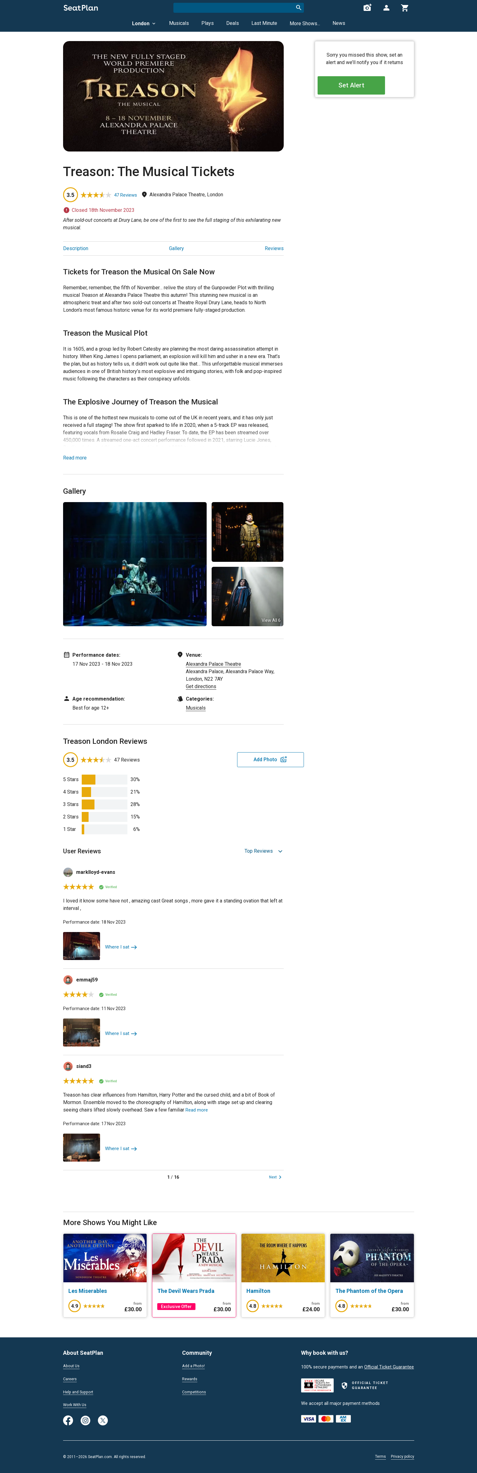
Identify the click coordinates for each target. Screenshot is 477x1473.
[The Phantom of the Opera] (372, 1291)
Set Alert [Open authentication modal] (364, 87)
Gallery (176, 248)
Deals (232, 23)
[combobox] (238, 8)
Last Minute (264, 23)
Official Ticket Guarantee (389, 1365)
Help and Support (80, 1391)
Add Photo (235, 759)
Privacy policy (402, 1456)
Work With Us (76, 1404)
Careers (71, 1378)
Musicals (179, 23)
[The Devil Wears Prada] (194, 1291)
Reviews (274, 248)
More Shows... (305, 23)
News (339, 23)
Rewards (191, 1378)
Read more (75, 458)
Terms (380, 1456)
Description (75, 248)
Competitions (195, 1391)
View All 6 (271, 620)
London (144, 23)
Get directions (201, 686)
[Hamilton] (283, 1291)
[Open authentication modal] (386, 8)
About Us (72, 1364)
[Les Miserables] (105, 1291)
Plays (207, 23)
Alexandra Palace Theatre (213, 664)
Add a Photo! (195, 1364)
